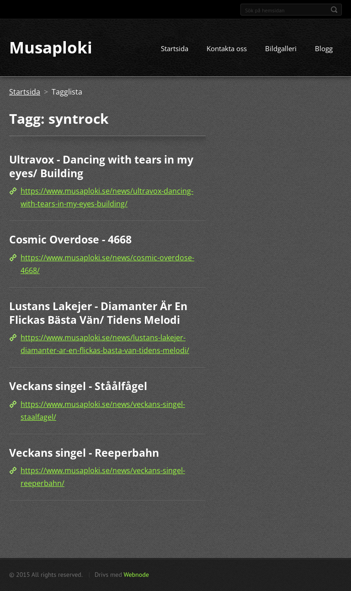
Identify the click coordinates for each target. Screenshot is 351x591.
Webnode (136, 574)
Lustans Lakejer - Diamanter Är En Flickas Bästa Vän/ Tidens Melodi (98, 313)
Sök (334, 10)
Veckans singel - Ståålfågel (78, 386)
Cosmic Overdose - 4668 (70, 239)
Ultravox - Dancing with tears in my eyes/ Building (101, 167)
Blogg (324, 48)
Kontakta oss (227, 48)
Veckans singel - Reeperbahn (84, 452)
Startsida (174, 48)
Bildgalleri (281, 48)
